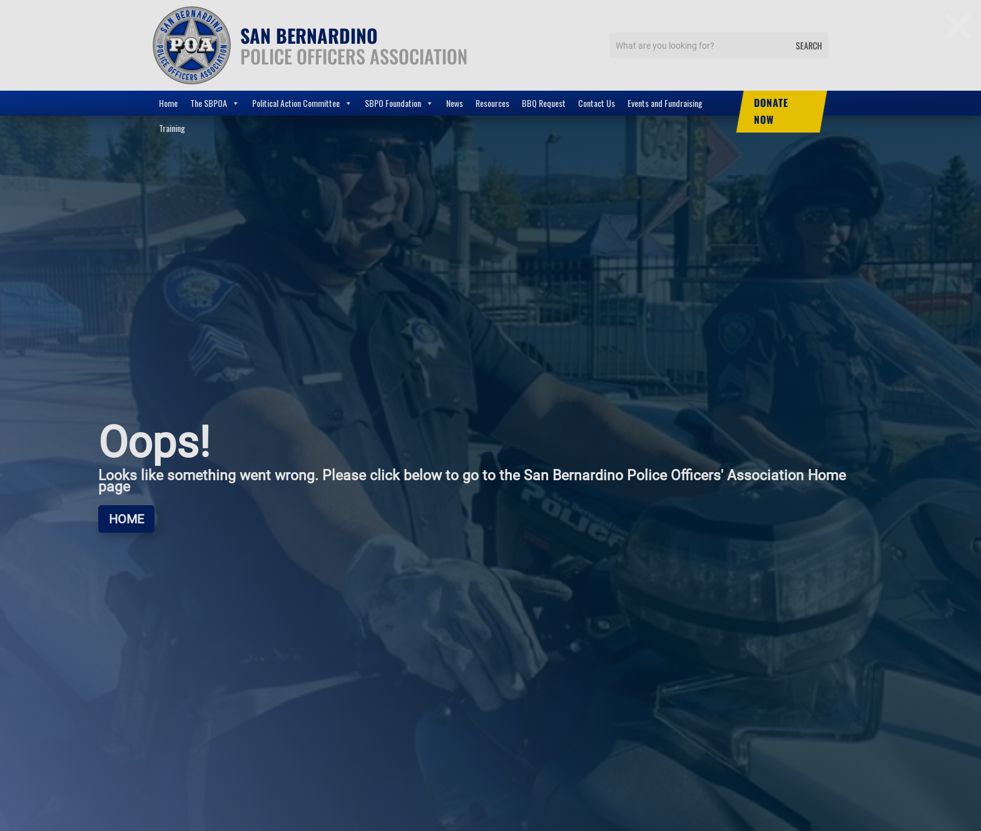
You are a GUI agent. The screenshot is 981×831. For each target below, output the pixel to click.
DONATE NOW (771, 111)
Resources (492, 102)
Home (168, 102)
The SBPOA (215, 103)
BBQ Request (544, 102)
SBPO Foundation (399, 103)
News (454, 102)
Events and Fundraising (665, 102)
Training (172, 127)
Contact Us (596, 102)
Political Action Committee (302, 103)
